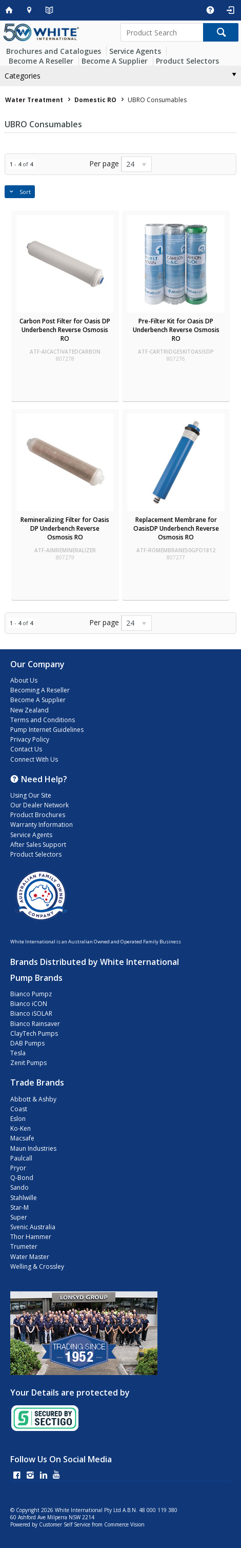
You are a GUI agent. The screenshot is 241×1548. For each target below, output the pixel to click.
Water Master (29, 1256)
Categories (23, 76)
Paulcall (21, 1158)
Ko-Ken (20, 1128)
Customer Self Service (64, 1524)
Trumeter (23, 1246)
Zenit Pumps (28, 1062)
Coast (18, 1109)
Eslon (18, 1118)
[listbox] (136, 164)
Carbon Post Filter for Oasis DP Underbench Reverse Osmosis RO (64, 330)
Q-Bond (21, 1177)
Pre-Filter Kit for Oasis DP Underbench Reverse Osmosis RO (176, 330)
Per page (104, 163)
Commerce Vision (124, 1524)
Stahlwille (23, 1197)
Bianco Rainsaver (35, 1023)
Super (18, 1217)
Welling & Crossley (37, 1266)
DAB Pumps (27, 1043)
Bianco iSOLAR (31, 1013)
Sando (19, 1187)
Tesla (18, 1053)
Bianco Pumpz (31, 994)
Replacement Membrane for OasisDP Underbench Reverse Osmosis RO (176, 528)
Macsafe (22, 1138)
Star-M (19, 1207)
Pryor (18, 1168)
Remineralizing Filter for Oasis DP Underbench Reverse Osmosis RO (65, 528)
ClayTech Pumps (34, 1033)
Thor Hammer (30, 1236)
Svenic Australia (32, 1227)
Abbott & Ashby (33, 1099)
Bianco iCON (28, 1003)
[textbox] (161, 32)
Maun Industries (33, 1148)
